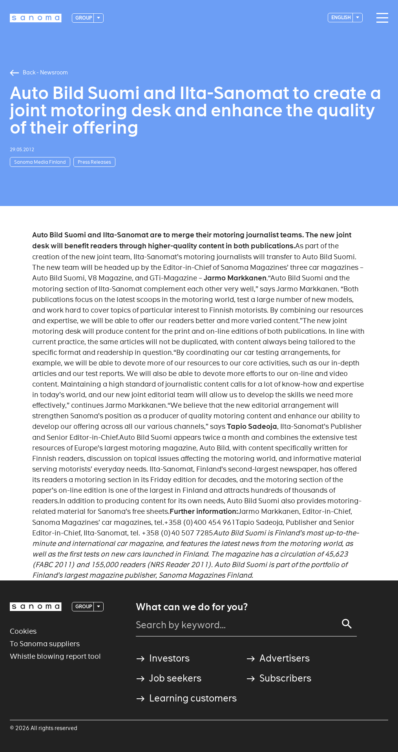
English (341, 17)
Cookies (23, 631)
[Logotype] (36, 18)
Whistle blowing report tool (55, 656)
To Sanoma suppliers (45, 643)
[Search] (347, 624)
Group (84, 18)
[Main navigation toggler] (380, 18)
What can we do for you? (192, 607)
